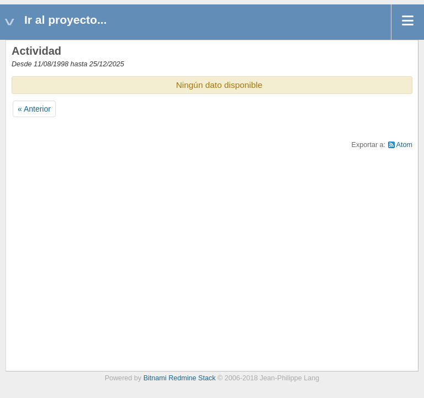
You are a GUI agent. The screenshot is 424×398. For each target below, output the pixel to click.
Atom (404, 145)
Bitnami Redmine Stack (180, 378)
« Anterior (34, 108)
